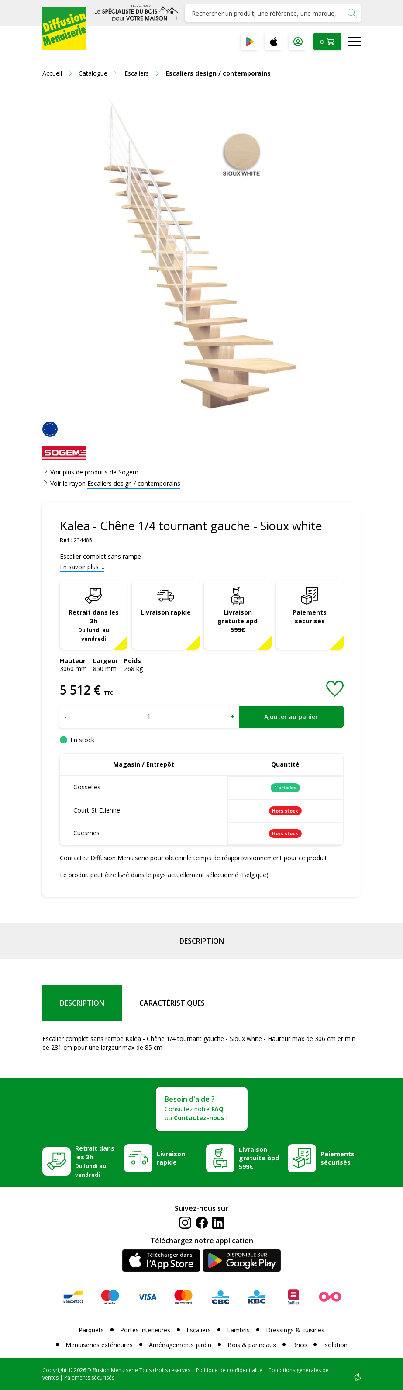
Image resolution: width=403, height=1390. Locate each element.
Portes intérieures (145, 1330)
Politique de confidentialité (229, 1370)
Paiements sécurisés (310, 616)
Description (201, 941)
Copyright (54, 1370)
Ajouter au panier (291, 716)
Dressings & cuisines (295, 1330)
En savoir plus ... (82, 567)
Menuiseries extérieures (99, 1345)
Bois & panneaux (251, 1345)
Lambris (238, 1330)
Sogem (128, 472)
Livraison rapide (166, 612)
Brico (299, 1345)
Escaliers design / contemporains (133, 483)
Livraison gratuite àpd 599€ (237, 621)
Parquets (91, 1330)
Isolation (335, 1345)
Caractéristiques (172, 1003)
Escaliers (198, 1330)
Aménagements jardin (180, 1345)
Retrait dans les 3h (94, 625)
